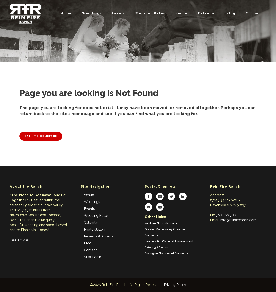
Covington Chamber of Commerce (167, 253)
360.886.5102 (226, 215)
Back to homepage (41, 136)
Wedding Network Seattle (161, 223)
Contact (90, 250)
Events (89, 209)
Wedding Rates (96, 216)
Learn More (19, 240)
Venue (89, 195)
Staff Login (92, 257)
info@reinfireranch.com (238, 220)
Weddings (92, 202)
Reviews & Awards (98, 236)
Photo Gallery (95, 229)
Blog (87, 243)
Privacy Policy (175, 285)
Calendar (91, 222)
